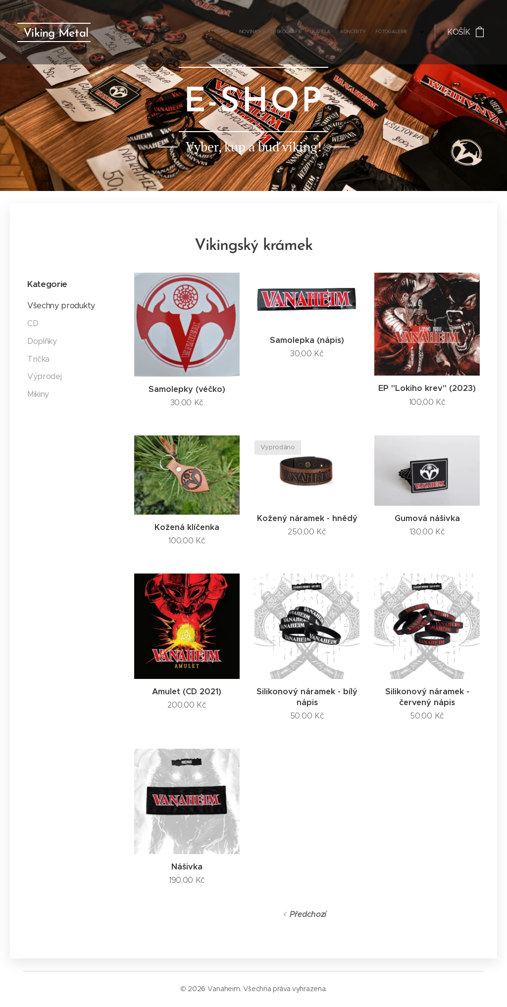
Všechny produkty (61, 305)
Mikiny (38, 394)
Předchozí (308, 914)
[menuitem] (339, 32)
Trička (38, 359)
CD (32, 323)
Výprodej (44, 376)
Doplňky (42, 341)
